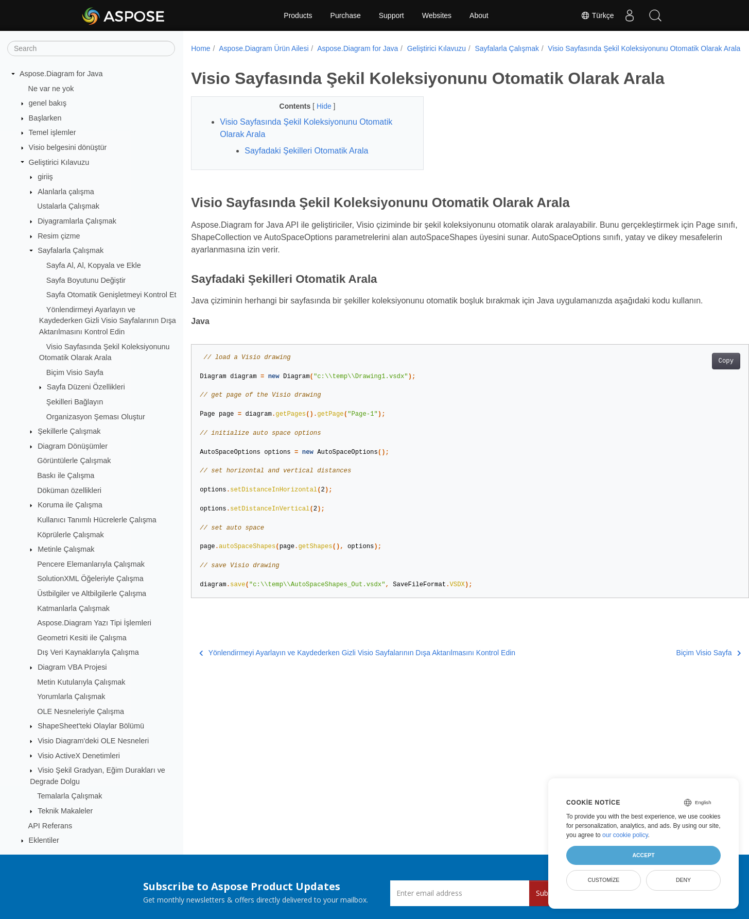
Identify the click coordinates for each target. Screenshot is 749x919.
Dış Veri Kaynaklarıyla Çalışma (88, 652)
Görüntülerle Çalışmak (74, 460)
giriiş (45, 177)
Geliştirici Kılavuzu (59, 162)
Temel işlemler (52, 132)
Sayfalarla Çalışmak (70, 250)
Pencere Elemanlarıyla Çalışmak (91, 564)
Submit (547, 893)
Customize (604, 880)
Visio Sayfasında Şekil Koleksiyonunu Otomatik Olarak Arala (296, 59)
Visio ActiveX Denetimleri (79, 756)
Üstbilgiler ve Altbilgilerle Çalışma (91, 593)
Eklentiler (44, 840)
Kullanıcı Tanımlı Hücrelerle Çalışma (96, 520)
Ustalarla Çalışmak (68, 206)
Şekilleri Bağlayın (74, 402)
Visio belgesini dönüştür (68, 147)
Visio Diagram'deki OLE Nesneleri (93, 741)
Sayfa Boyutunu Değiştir (86, 280)
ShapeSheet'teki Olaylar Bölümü (91, 726)
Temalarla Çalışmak (69, 796)
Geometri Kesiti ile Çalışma (82, 638)
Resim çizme (59, 236)
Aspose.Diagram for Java (61, 74)
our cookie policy (625, 835)
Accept (643, 855)
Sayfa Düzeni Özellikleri (86, 387)
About (479, 15)
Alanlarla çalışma (66, 192)
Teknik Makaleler (65, 811)
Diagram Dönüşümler (73, 446)
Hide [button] (316, 117)
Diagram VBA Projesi (72, 667)
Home (200, 48)
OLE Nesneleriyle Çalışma (80, 711)
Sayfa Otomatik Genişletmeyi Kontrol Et (111, 295)
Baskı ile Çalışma (65, 475)
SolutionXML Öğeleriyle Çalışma (90, 578)
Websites (436, 15)
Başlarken (45, 118)
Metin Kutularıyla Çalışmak (81, 682)
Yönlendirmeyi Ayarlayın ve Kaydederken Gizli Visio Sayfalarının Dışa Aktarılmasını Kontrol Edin (107, 320)
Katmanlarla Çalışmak (73, 608)
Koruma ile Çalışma (70, 505)
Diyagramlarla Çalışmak (77, 221)
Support (391, 15)
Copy (687, 372)
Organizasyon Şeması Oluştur (95, 417)
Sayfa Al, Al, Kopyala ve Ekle (93, 265)
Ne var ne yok (51, 88)
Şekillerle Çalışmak (69, 431)
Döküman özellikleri (69, 490)
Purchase (345, 15)
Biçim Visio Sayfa (74, 372)
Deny (683, 880)
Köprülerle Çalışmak (70, 535)
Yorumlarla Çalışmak (71, 696)
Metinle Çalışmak (66, 549)
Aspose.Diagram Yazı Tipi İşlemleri (94, 623)
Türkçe (597, 15)
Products (298, 15)
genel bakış (48, 103)
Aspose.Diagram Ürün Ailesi (263, 48)
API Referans (50, 826)
